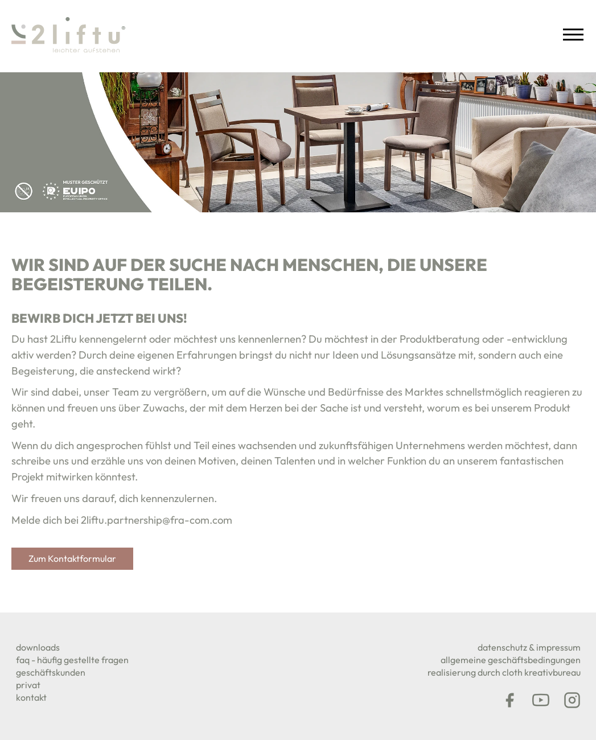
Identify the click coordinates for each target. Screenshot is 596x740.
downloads (38, 647)
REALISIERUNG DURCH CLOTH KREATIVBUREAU (504, 672)
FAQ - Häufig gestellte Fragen (72, 659)
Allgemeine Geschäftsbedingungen (511, 659)
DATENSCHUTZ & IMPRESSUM (529, 647)
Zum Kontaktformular (72, 558)
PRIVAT (28, 684)
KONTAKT (31, 697)
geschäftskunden (50, 672)
